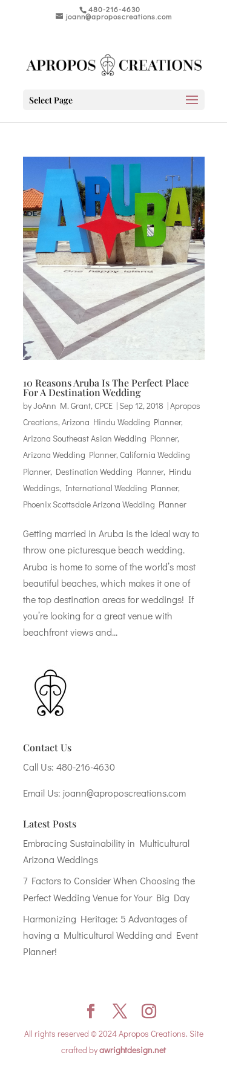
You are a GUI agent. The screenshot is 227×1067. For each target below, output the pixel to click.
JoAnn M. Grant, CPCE (73, 405)
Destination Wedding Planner (109, 471)
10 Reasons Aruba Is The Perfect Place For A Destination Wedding (106, 387)
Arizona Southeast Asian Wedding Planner (100, 438)
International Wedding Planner (121, 488)
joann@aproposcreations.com (124, 792)
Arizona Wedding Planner (69, 454)
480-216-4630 (85, 766)
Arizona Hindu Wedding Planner (121, 422)
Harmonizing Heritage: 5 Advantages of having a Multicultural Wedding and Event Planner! (110, 935)
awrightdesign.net (132, 1050)
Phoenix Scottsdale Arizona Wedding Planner (104, 504)
